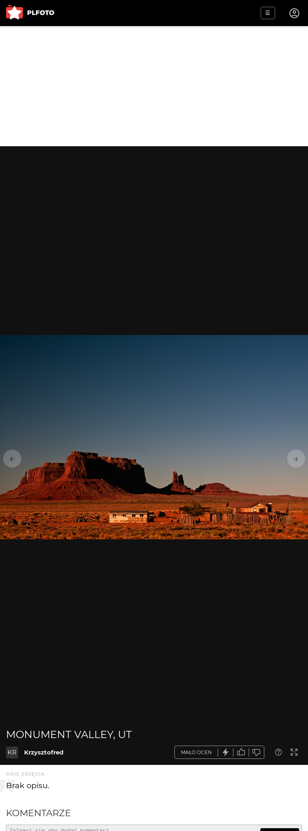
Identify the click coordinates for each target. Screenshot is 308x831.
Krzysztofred (43, 752)
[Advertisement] (154, 86)
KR (12, 752)
